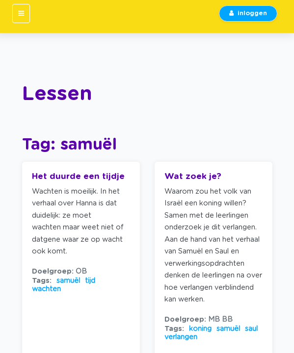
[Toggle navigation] (21, 13)
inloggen (248, 13)
